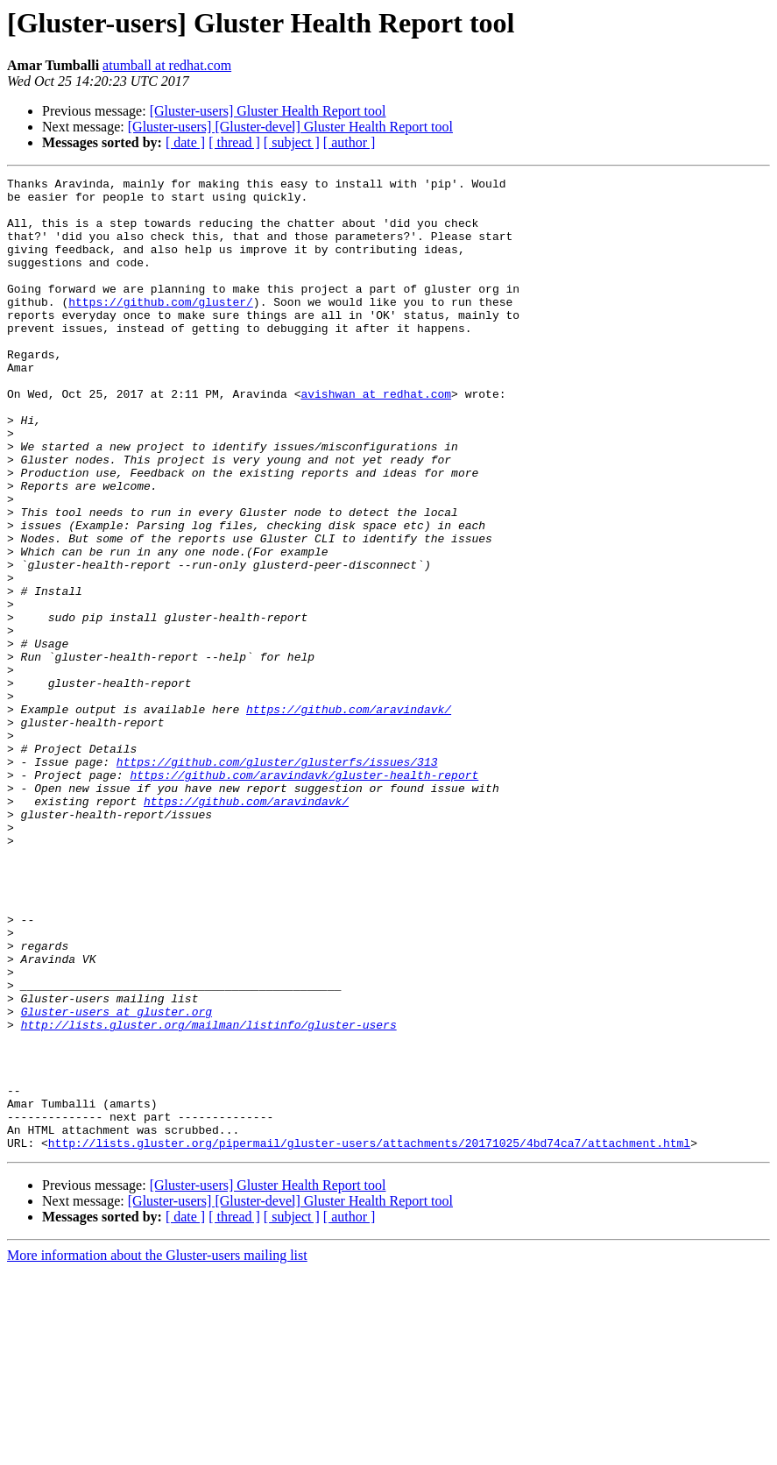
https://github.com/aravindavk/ (348, 817)
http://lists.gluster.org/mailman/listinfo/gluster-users (209, 1195)
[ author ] (349, 142)
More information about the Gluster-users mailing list (157, 1449)
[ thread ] (234, 142)
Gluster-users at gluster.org (116, 1179)
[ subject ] (292, 142)
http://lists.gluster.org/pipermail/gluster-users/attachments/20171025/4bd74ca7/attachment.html (369, 1337)
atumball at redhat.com (166, 65)
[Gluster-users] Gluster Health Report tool (268, 110)
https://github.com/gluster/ (160, 328)
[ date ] (185, 142)
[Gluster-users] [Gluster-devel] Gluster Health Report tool (290, 126)
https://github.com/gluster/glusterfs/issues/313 (277, 880)
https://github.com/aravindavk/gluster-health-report (304, 895)
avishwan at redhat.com (375, 438)
